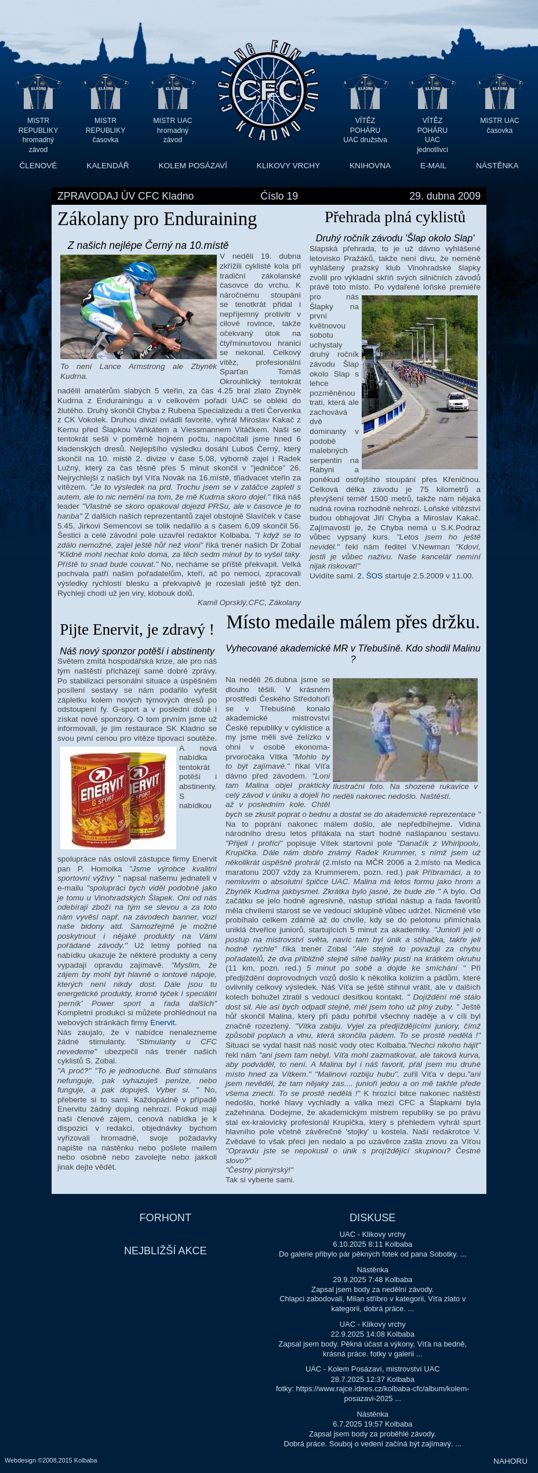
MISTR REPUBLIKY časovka (106, 130)
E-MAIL (433, 165)
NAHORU (510, 1461)
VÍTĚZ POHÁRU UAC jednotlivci (432, 130)
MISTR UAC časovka (499, 126)
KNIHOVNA (370, 165)
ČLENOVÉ (38, 165)
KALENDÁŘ (107, 165)
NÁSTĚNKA (497, 165)
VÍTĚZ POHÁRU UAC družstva (365, 130)
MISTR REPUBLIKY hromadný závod (39, 130)
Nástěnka (372, 1269)
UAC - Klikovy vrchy (373, 1234)
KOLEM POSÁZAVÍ (193, 165)
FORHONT (165, 1218)
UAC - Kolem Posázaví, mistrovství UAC (373, 1369)
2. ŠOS (371, 575)
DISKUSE (372, 1218)
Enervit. (163, 1022)
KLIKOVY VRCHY (288, 165)
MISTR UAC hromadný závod (172, 130)
